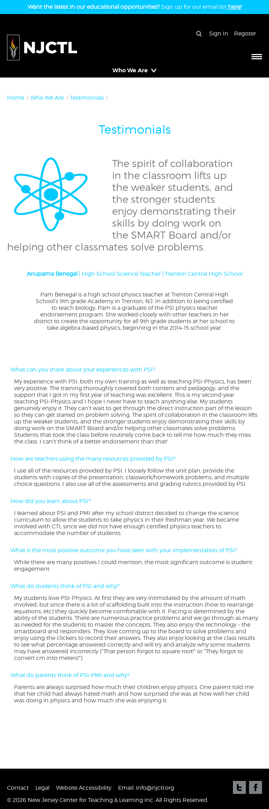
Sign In (218, 33)
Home (15, 97)
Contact (18, 787)
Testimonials (87, 97)
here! (234, 7)
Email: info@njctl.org (146, 787)
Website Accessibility (83, 787)
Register (245, 33)
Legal (42, 787)
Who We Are (47, 97)
